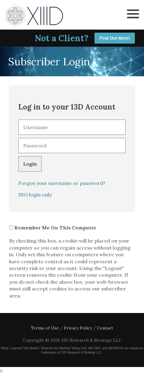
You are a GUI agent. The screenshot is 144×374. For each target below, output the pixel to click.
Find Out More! (114, 38)
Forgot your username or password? (61, 183)
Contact (105, 328)
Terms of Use (45, 328)
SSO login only (35, 195)
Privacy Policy (78, 328)
